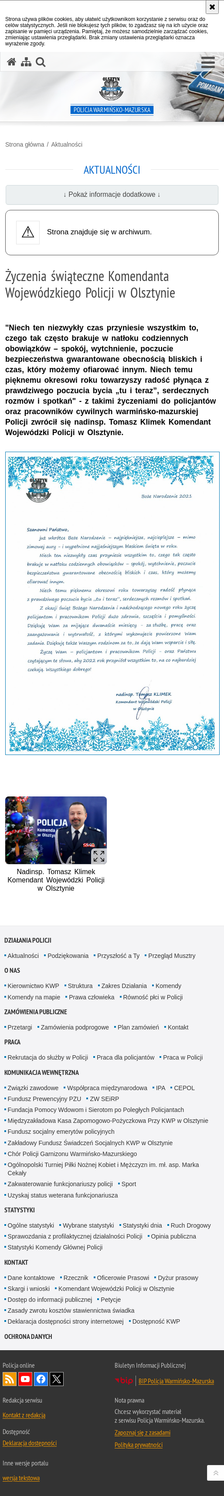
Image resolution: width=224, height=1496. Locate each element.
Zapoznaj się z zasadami (142, 1432)
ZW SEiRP (104, 1098)
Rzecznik (76, 1277)
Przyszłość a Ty (118, 955)
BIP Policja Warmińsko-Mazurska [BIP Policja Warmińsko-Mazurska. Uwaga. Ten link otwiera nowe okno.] (176, 1380)
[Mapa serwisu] (26, 61)
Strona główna (24, 144)
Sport (129, 1183)
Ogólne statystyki (31, 1225)
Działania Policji (27, 940)
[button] (208, 63)
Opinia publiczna (174, 1236)
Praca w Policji (183, 1057)
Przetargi (20, 1027)
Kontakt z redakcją (24, 1414)
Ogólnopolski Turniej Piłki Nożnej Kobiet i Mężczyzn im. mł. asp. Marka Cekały (103, 1169)
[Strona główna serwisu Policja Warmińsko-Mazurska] (12, 61)
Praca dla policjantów (125, 1057)
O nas (12, 970)
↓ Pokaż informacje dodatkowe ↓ (112, 194)
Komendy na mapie (34, 997)
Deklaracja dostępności (30, 1442)
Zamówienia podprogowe (75, 1027)
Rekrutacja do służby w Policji (48, 1057)
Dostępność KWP (156, 1321)
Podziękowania (68, 955)
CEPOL (184, 1087)
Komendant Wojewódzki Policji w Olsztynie (116, 1288)
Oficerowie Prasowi (123, 1277)
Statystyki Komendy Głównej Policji (55, 1247)
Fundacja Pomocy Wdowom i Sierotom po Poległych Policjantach (96, 1109)
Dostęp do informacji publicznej (50, 1299)
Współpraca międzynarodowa (107, 1087)
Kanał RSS (10, 1379)
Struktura (80, 985)
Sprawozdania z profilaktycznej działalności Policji (75, 1236)
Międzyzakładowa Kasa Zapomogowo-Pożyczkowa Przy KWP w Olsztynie (108, 1120)
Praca (12, 1042)
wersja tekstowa (21, 1477)
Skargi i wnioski (29, 1288)
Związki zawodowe (33, 1087)
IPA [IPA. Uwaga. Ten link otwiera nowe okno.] (161, 1087)
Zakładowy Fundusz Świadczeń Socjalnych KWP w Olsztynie (90, 1142)
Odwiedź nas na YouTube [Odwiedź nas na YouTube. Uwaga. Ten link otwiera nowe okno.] (25, 1379)
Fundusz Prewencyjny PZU (44, 1098)
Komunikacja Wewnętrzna (41, 1072)
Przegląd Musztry (171, 955)
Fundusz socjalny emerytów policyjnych (61, 1131)
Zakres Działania (124, 985)
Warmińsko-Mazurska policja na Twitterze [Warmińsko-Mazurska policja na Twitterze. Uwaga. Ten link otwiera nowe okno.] (57, 1379)
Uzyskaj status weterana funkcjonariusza (63, 1195)
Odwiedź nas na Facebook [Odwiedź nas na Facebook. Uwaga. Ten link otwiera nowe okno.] (41, 1379)
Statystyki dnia (142, 1225)
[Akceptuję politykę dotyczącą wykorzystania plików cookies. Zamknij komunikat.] (212, 7)
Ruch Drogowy (191, 1225)
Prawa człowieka (91, 997)
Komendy (168, 985)
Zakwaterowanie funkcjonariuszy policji (60, 1183)
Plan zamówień (138, 1027)
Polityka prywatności (139, 1444)
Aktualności (66, 144)
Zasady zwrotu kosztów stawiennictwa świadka (71, 1310)
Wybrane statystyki (88, 1225)
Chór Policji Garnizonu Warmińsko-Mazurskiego (72, 1153)
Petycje (111, 1299)
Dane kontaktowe (31, 1277)
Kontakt (178, 1027)
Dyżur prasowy (178, 1277)
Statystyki (19, 1210)
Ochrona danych (28, 1336)
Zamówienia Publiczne (35, 1011)
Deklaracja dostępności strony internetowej (66, 1321)
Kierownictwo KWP (33, 985)
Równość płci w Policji (153, 997)
